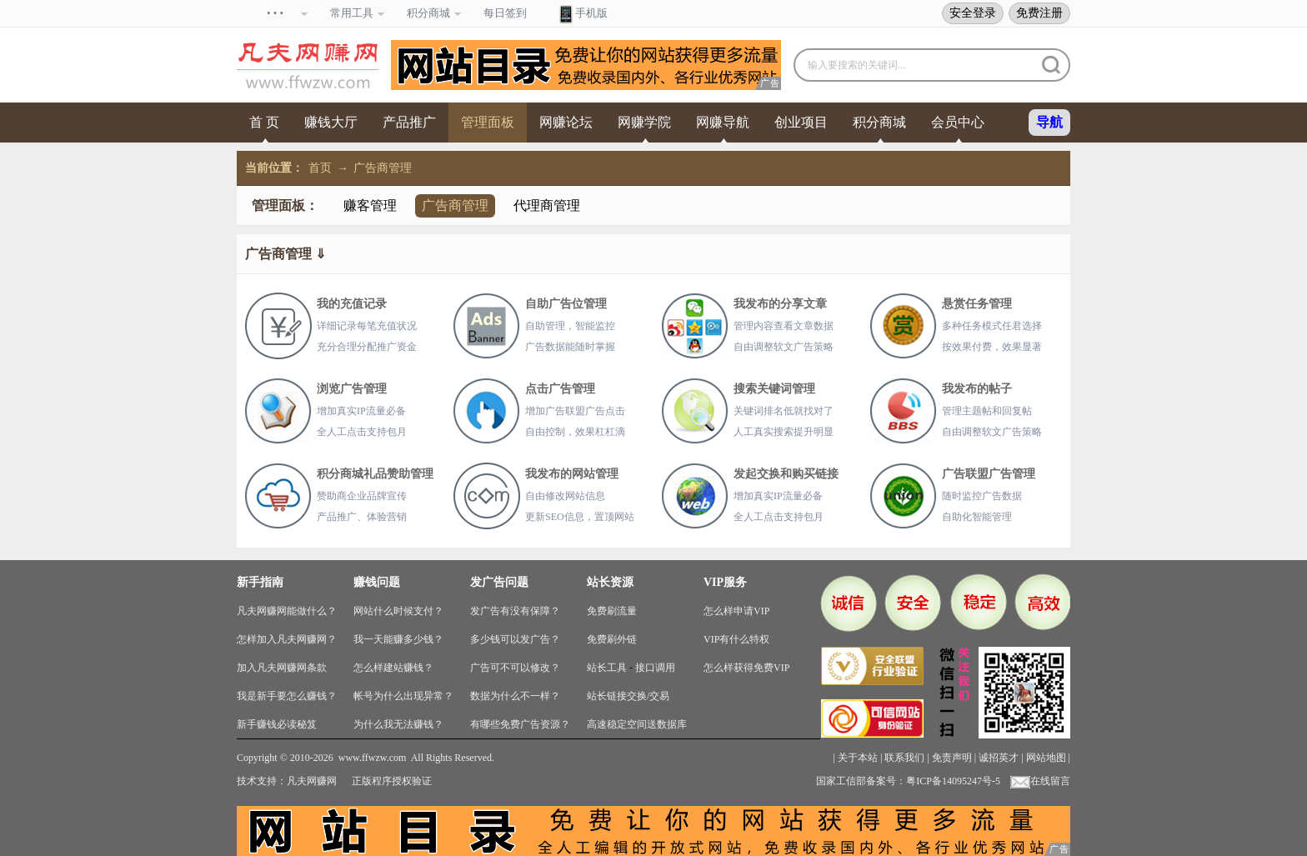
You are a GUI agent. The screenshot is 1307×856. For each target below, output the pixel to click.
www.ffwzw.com (372, 757)
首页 (320, 168)
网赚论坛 (566, 122)
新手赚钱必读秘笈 (277, 724)
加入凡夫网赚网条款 (282, 667)
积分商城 (879, 122)
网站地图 (1046, 757)
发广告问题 (499, 582)
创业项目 (801, 122)
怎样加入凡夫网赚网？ (287, 639)
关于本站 (858, 757)
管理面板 (487, 122)
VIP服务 (725, 582)
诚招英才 (999, 757)
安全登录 (972, 12)
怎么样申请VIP (736, 611)
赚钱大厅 (331, 122)
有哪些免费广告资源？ (520, 724)
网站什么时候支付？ (398, 611)
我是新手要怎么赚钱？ (287, 696)
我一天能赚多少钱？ (398, 639)
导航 (1049, 122)
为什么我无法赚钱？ (398, 724)
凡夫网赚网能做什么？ (287, 611)
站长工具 (607, 667)
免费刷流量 (612, 611)
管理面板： (285, 205)
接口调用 (655, 667)
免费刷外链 (612, 639)
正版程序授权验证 (392, 781)
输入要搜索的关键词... (856, 65)
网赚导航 (722, 122)
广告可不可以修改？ (515, 667)
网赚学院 (644, 122)
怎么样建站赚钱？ (393, 667)
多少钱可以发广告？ (515, 639)
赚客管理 (370, 205)
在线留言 (1040, 781)
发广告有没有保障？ (515, 611)
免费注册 (1039, 12)
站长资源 (610, 582)
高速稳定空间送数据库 (637, 724)
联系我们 (904, 757)
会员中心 (957, 122)
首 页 (264, 122)
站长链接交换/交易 (628, 696)
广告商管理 (382, 168)
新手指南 (260, 582)
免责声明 (952, 757)
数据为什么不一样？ (515, 696)
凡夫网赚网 (312, 781)
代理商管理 (546, 205)
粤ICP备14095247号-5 (953, 781)
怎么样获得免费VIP (746, 667)
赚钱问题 (376, 582)
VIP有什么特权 (736, 639)
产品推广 (409, 122)
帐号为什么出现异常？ (403, 696)
